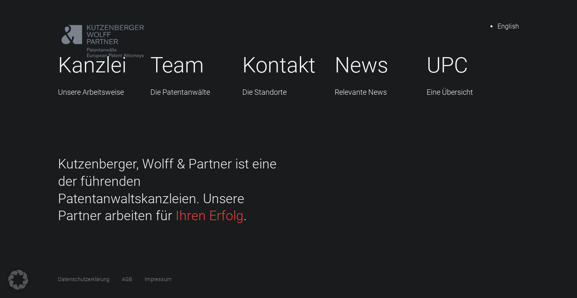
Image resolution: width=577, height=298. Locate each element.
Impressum (158, 279)
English (508, 26)
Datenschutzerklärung (83, 279)
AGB (127, 279)
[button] (18, 280)
